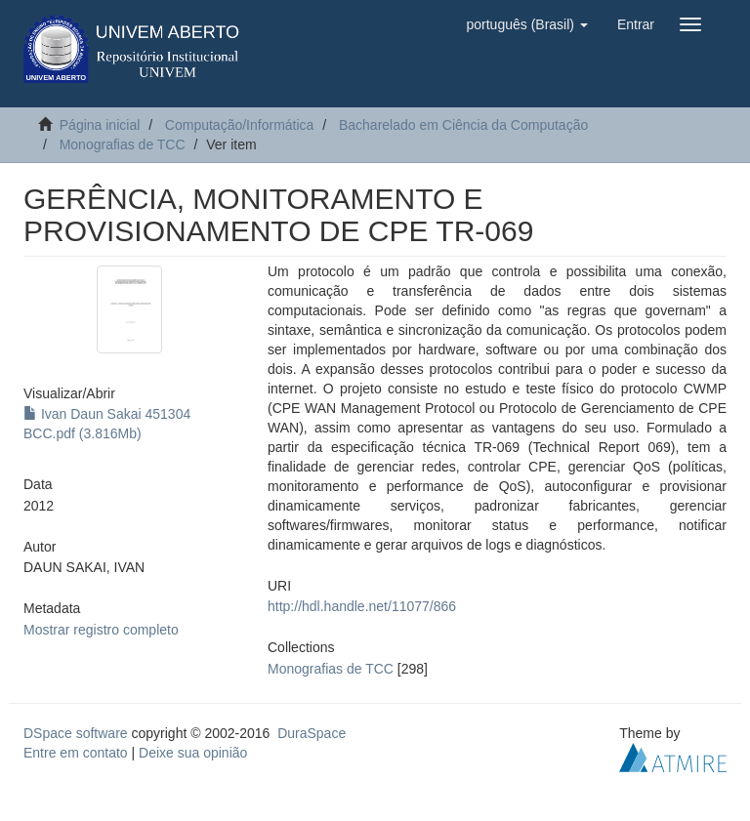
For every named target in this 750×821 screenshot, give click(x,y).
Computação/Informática (239, 125)
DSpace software (75, 733)
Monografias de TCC (123, 144)
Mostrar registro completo (101, 629)
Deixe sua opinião (193, 752)
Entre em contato (75, 752)
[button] (526, 24)
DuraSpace (311, 733)
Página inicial (100, 125)
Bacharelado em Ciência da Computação (463, 125)
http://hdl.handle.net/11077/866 (362, 606)
